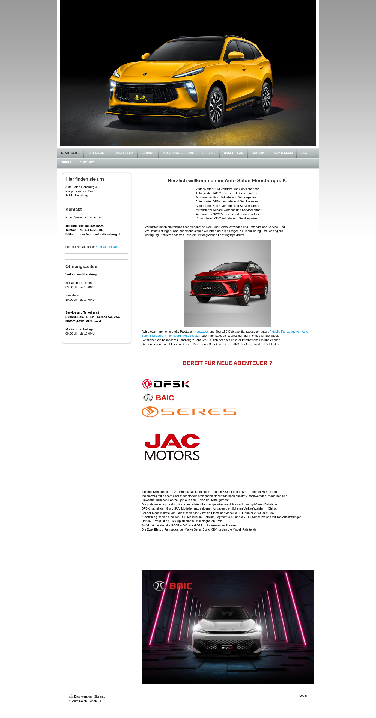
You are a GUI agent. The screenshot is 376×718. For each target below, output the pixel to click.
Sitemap (99, 696)
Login (303, 695)
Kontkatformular (106, 246)
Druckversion (80, 696)
